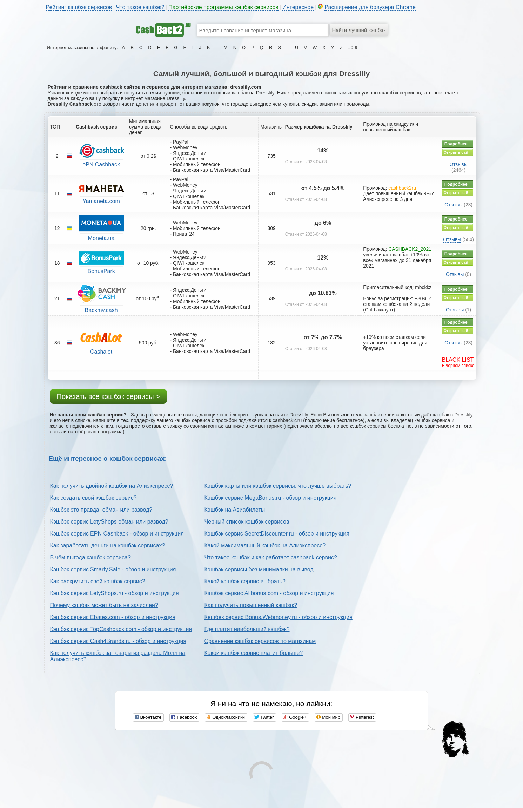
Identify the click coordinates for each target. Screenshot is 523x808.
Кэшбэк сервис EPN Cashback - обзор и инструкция (117, 534)
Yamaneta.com (101, 201)
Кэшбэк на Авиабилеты (234, 510)
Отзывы (458, 164)
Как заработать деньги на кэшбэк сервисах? (107, 545)
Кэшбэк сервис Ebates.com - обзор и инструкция (112, 617)
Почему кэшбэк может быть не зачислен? (104, 605)
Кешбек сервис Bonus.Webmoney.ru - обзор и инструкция (278, 617)
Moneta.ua (101, 238)
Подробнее (456, 144)
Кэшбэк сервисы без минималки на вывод (259, 569)
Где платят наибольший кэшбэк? (247, 629)
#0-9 (352, 47)
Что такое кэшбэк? (140, 7)
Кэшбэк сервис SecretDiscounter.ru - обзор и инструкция (276, 534)
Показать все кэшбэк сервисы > (108, 396)
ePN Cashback (101, 164)
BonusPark (101, 271)
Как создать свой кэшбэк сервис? (93, 498)
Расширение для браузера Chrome (370, 7)
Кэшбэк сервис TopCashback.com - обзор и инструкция (121, 629)
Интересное (298, 7)
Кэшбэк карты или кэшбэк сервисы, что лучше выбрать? (277, 486)
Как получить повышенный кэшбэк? (250, 605)
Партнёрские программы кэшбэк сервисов (223, 7)
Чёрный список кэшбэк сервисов (246, 522)
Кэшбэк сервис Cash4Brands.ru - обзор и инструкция (118, 641)
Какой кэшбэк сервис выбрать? (245, 581)
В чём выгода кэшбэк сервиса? (90, 557)
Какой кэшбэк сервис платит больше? (253, 653)
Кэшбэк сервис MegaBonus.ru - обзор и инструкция (270, 498)
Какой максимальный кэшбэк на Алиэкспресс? (265, 545)
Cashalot (101, 352)
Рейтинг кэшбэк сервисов (79, 7)
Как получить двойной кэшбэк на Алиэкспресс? (111, 486)
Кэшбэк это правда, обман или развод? (101, 510)
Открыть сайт (457, 152)
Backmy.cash (101, 310)
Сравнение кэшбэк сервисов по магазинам (260, 641)
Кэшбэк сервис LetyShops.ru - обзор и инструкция (114, 593)
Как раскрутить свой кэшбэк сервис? (97, 581)
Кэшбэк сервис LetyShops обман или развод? (109, 522)
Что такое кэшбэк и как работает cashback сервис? (270, 557)
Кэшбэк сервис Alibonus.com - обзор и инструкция (269, 593)
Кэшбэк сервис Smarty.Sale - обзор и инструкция (113, 569)
